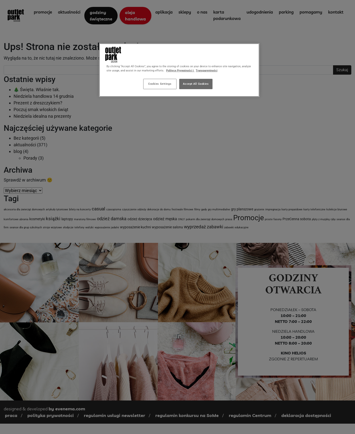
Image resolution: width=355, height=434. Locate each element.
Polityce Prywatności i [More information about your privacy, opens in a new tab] (180, 70)
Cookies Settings (159, 83)
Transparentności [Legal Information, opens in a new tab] (206, 70)
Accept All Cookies (196, 83)
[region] (179, 70)
